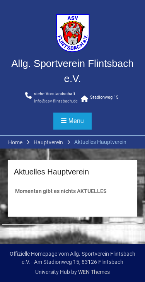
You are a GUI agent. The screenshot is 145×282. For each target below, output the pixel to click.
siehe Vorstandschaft (54, 93)
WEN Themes (94, 272)
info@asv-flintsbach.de (56, 101)
